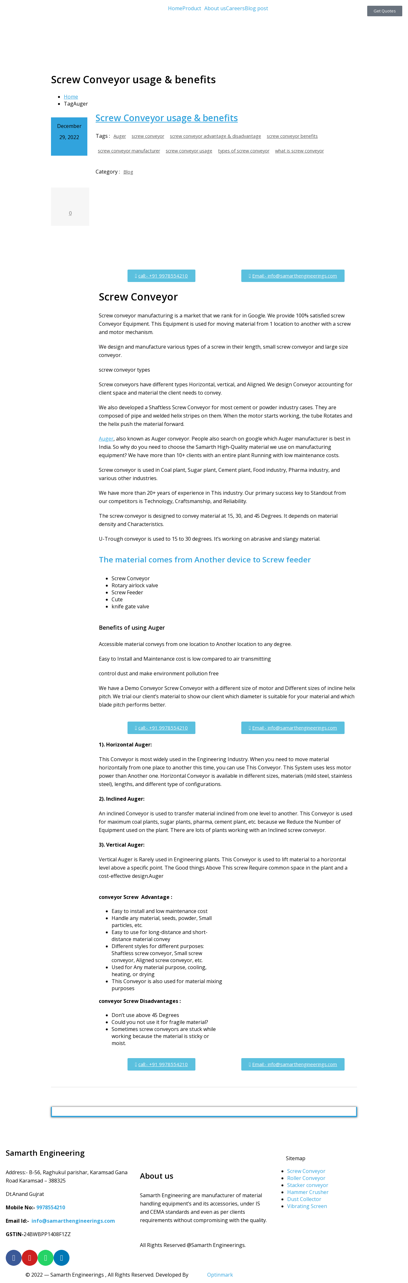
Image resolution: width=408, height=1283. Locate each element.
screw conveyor (148, 136)
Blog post (256, 8)
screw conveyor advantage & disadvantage (215, 136)
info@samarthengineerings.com (73, 1220)
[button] (193, 8)
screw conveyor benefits (292, 136)
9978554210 (50, 1207)
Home (175, 8)
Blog (128, 172)
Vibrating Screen (307, 1206)
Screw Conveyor (306, 1171)
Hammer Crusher (308, 1192)
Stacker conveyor (307, 1185)
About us (215, 8)
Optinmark (220, 1274)
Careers (235, 8)
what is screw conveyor (299, 151)
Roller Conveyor (306, 1178)
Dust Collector (304, 1199)
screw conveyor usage (189, 151)
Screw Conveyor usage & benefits (167, 118)
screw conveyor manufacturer (129, 151)
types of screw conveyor (243, 151)
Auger (119, 136)
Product (191, 8)
